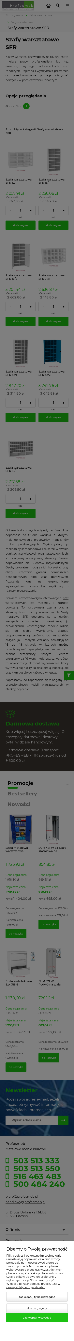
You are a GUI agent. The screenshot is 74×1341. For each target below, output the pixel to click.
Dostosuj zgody (37, 1308)
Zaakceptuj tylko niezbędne (37, 1296)
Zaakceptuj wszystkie (37, 1317)
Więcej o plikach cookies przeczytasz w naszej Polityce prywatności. (33, 1285)
